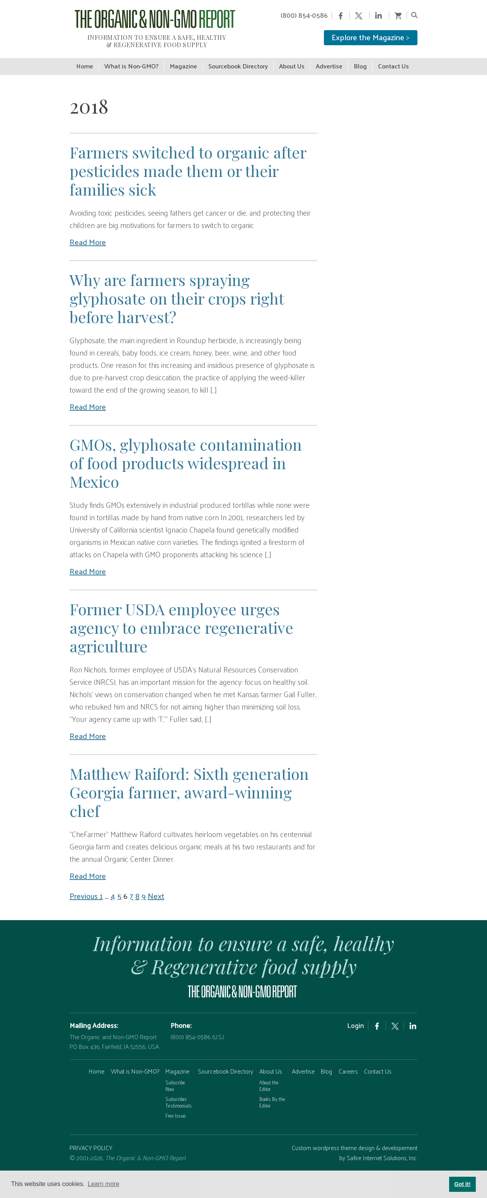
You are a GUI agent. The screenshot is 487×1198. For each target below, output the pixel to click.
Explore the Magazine (371, 37)
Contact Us (378, 1068)
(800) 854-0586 (304, 15)
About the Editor (269, 1082)
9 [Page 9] (143, 893)
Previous (85, 893)
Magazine (177, 1068)
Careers (348, 1068)
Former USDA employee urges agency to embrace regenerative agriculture (181, 624)
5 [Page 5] (119, 893)
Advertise (303, 1068)
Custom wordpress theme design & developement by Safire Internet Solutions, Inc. (354, 1149)
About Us (270, 1068)
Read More (88, 239)
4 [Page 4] (113, 893)
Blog (326, 1068)
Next (156, 893)
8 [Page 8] (137, 893)
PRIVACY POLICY (91, 1144)
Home (96, 1068)
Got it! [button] (462, 1184)
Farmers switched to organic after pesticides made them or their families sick (188, 167)
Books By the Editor (272, 1099)
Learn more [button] (103, 1184)
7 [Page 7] (131, 893)
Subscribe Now (175, 1082)
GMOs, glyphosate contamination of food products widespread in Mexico (186, 459)
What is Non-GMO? (135, 1068)
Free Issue (175, 1112)
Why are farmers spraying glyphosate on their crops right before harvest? (177, 295)
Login (355, 1022)
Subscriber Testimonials (178, 1099)
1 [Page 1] (101, 893)
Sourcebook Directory (225, 1068)
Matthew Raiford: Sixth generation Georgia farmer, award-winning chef (189, 789)
